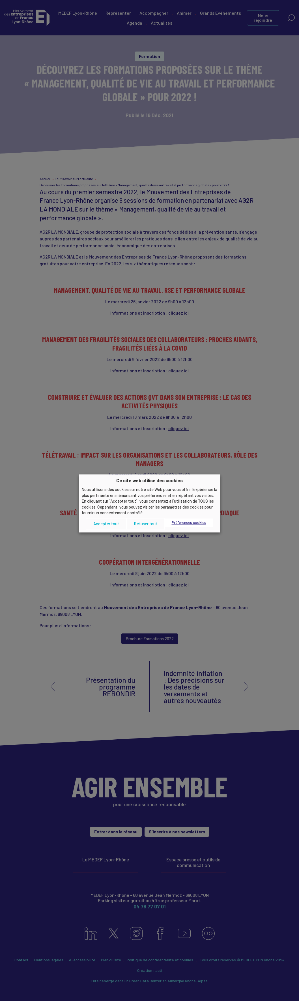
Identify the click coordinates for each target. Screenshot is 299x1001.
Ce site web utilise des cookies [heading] (149, 480)
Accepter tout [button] (106, 523)
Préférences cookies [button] (189, 522)
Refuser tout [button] (145, 523)
